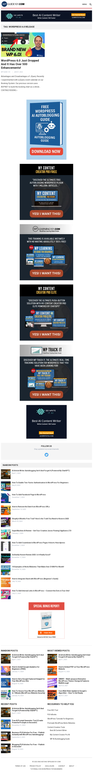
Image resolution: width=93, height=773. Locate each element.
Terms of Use (20, 766)
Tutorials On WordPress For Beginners (46, 769)
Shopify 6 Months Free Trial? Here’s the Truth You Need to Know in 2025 (40, 519)
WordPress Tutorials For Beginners (60, 719)
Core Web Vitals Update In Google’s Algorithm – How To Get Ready (73, 692)
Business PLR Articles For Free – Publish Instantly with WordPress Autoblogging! (28, 734)
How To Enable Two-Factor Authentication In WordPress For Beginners (40, 483)
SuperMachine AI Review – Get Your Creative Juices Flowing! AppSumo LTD (41, 531)
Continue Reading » (9, 90)
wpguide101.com (54, 762)
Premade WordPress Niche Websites (61, 723)
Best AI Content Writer (58, 730)
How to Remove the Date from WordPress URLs (31, 507)
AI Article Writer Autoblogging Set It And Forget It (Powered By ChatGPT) (41, 471)
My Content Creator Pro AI (60, 735)
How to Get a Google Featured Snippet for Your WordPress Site (28, 680)
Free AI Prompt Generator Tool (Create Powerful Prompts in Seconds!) (27, 722)
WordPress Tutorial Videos (13, 35)
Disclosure (49, 766)
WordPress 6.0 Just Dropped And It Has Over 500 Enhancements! (20, 64)
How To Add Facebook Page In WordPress (29, 495)
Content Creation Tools (56, 727)
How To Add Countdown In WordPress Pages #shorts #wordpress (38, 543)
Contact (61, 766)
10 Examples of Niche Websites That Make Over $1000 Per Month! (38, 567)
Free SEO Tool (52, 710)
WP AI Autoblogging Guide (60, 739)
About (71, 766)
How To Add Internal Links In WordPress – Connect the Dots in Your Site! (41, 591)
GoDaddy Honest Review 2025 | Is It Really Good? (31, 555)
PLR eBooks (51, 714)
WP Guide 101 (5, 72)
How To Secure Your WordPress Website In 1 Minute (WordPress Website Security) (28, 692)
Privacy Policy (35, 766)
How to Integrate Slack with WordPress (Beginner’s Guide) (35, 579)
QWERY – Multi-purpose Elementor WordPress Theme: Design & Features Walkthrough (74, 681)
